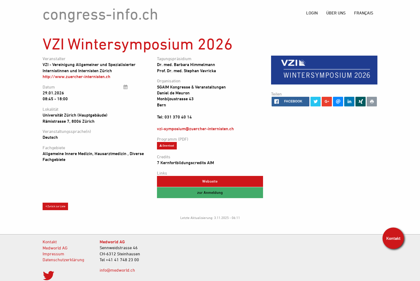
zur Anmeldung (210, 192)
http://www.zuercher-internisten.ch (76, 76)
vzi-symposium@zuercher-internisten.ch (195, 128)
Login (312, 12)
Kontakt (50, 241)
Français (363, 12)
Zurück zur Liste (55, 206)
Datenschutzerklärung (63, 259)
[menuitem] (363, 12)
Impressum (53, 253)
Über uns (336, 12)
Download (167, 145)
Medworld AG (55, 247)
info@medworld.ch (117, 270)
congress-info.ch (100, 14)
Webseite (210, 181)
